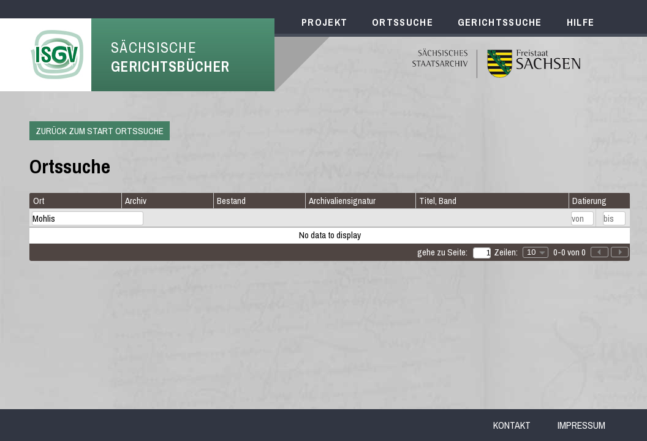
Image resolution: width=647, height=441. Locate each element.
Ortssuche (402, 22)
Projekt (324, 22)
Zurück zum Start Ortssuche (100, 130)
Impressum (581, 425)
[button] (620, 252)
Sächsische (170, 57)
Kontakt (512, 425)
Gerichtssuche (500, 22)
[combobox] (535, 252)
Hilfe (581, 22)
